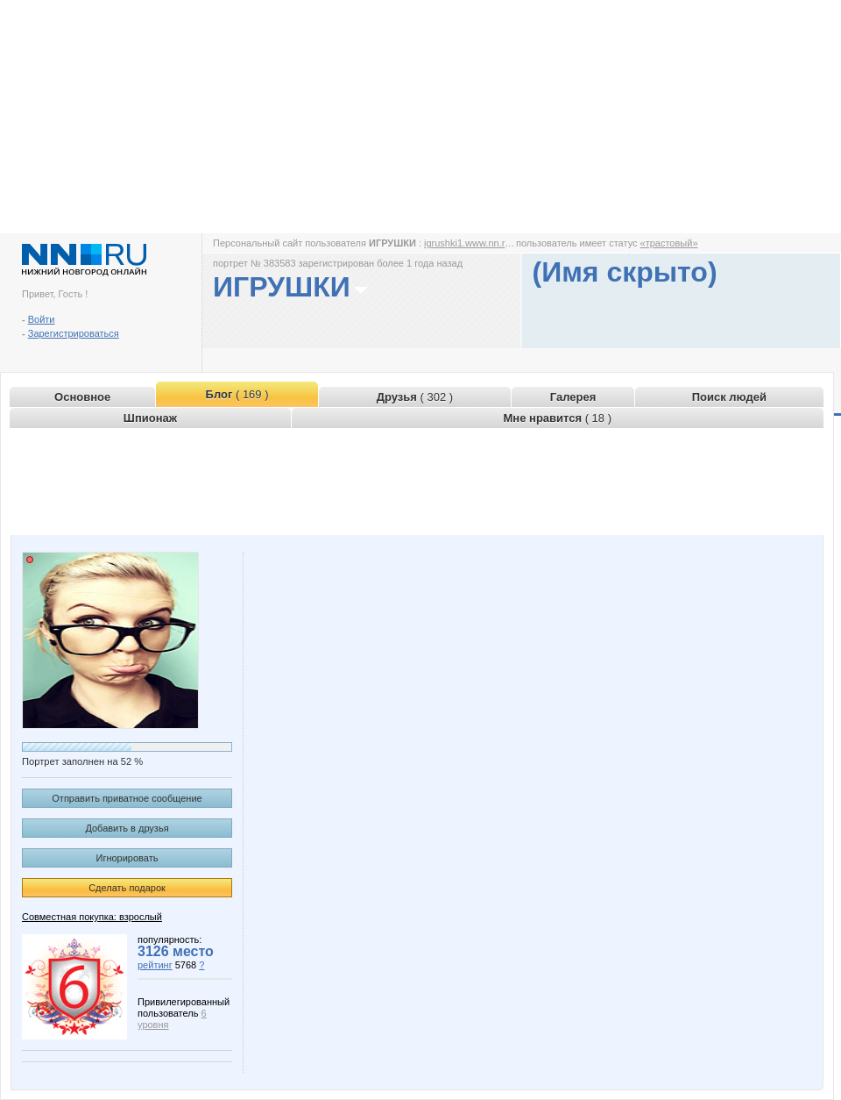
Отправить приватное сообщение (126, 798)
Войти (41, 319)
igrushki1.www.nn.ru (467, 243)
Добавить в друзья (126, 828)
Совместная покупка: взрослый (92, 916)
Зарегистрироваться (73, 333)
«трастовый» (669, 243)
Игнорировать (127, 858)
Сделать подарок (127, 887)
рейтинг (155, 965)
